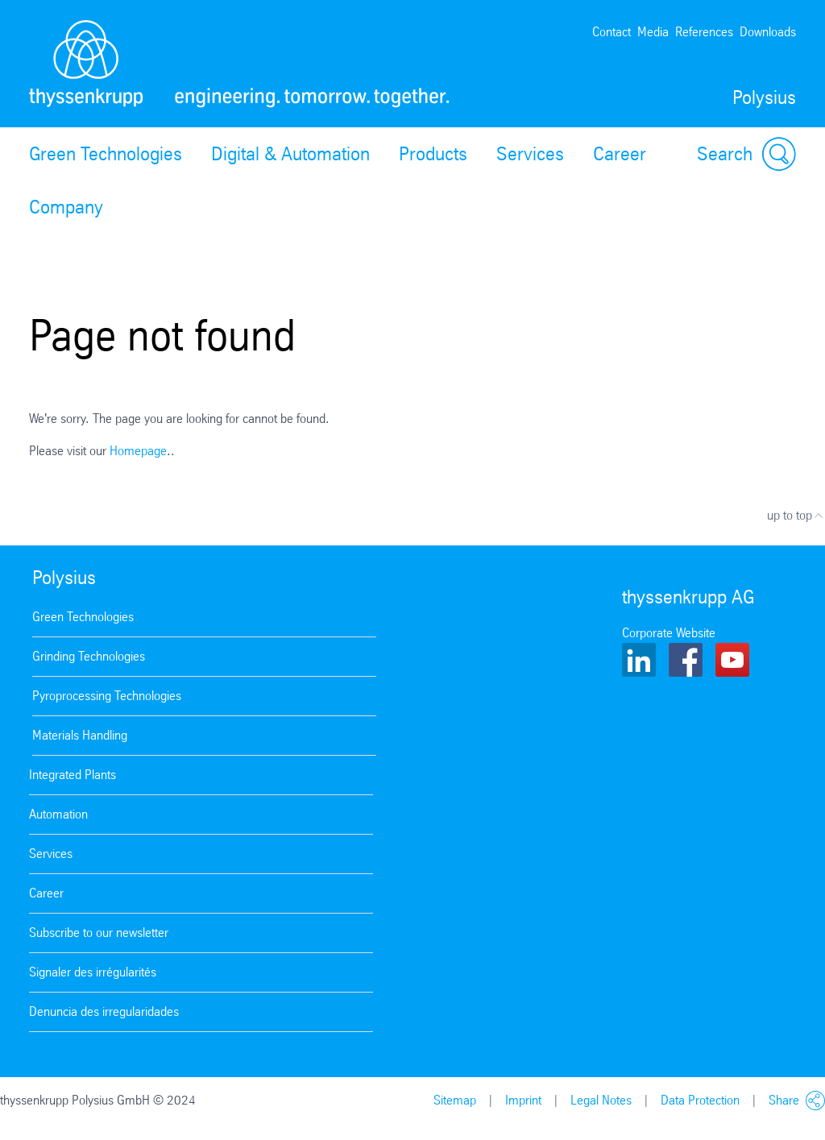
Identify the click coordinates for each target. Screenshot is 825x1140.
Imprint (523, 1100)
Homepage (138, 450)
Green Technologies (105, 154)
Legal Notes (601, 1100)
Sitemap (454, 1100)
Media (653, 31)
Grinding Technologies (88, 656)
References (704, 31)
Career (619, 154)
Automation (58, 814)
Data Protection (700, 1100)
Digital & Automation (290, 154)
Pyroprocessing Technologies (106, 695)
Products (433, 154)
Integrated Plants (72, 774)
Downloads (768, 31)
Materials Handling (79, 735)
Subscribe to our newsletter (98, 932)
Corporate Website (668, 632)
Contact (611, 31)
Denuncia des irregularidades (104, 1011)
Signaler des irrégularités (92, 972)
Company (66, 207)
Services (530, 154)
